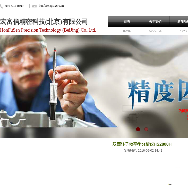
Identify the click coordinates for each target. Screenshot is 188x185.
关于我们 (155, 21)
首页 (127, 21)
